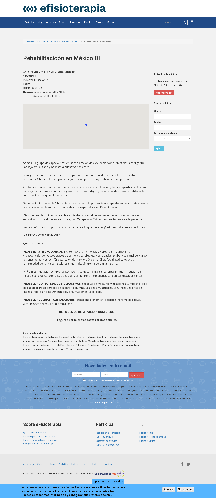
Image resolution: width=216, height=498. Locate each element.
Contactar (42, 463)
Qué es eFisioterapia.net (35, 432)
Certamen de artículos (106, 440)
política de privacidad (123, 380)
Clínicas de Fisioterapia (36, 41)
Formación (75, 22)
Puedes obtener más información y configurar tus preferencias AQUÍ (67, 495)
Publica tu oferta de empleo (152, 436)
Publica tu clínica (147, 440)
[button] (192, 22)
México (56, 41)
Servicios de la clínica (165, 132)
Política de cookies (80, 463)
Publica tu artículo (104, 436)
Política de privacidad (102, 463)
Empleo (88, 22)
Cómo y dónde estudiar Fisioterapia (40, 440)
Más (110, 22)
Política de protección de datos (108, 402)
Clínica (157, 111)
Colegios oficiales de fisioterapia (38, 444)
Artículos (30, 22)
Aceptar (169, 489)
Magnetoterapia (46, 22)
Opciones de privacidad (108, 481)
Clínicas (100, 22)
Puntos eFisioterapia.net (107, 444)
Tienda (62, 22)
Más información (164, 92)
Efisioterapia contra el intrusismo (39, 436)
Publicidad (63, 463)
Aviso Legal (28, 463)
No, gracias (185, 489)
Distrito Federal (71, 41)
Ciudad (157, 122)
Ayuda (53, 463)
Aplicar (159, 148)
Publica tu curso (147, 432)
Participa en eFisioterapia (108, 432)
